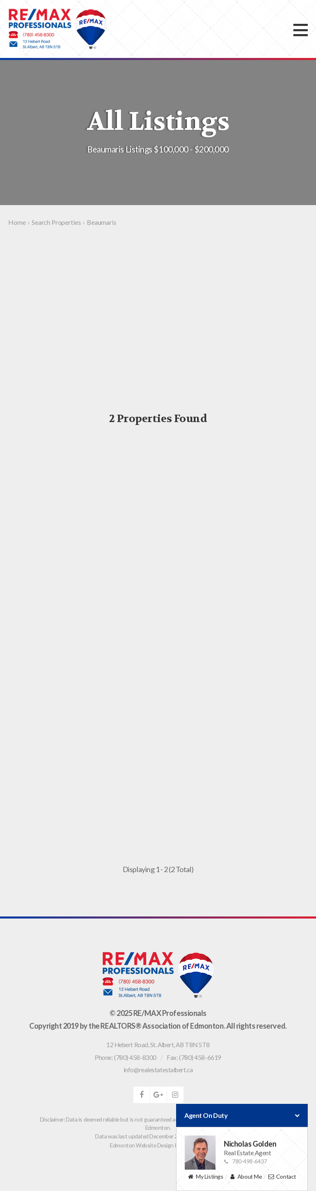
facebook (141, 1095)
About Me (245, 1177)
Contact (282, 1177)
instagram (175, 1095)
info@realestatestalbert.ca (158, 1069)
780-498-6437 (245, 1161)
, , (158, 1044)
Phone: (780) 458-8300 (125, 1057)
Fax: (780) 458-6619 (194, 1057)
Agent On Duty (242, 1115)
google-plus (158, 1095)
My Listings (205, 1177)
